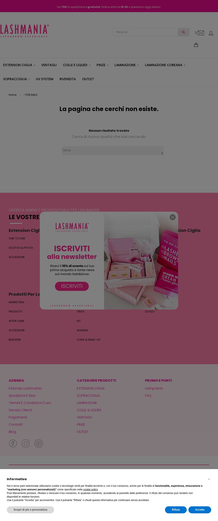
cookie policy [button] (90, 489)
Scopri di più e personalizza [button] (30, 509)
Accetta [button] (199, 509)
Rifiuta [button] (176, 509)
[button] (209, 479)
